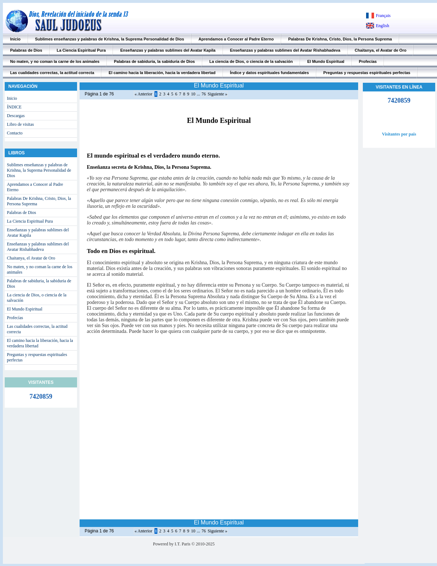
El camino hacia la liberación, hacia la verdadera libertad (162, 72)
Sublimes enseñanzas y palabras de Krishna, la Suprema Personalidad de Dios (109, 39)
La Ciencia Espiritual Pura (81, 50)
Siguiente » (217, 94)
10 (193, 94)
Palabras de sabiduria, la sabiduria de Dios (154, 61)
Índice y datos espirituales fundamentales (269, 72)
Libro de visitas (20, 124)
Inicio (15, 39)
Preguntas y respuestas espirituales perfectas (366, 72)
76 (203, 94)
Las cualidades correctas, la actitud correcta (52, 72)
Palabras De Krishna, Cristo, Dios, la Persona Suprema (340, 39)
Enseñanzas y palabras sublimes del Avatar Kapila (167, 50)
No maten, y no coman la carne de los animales (54, 61)
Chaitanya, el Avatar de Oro (381, 50)
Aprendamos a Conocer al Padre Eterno (236, 39)
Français (383, 15)
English (382, 25)
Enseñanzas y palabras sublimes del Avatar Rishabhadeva (285, 50)
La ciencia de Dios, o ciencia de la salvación (251, 61)
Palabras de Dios (26, 50)
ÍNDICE (14, 107)
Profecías (368, 61)
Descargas (16, 115)
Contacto (14, 133)
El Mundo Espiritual (325, 61)
